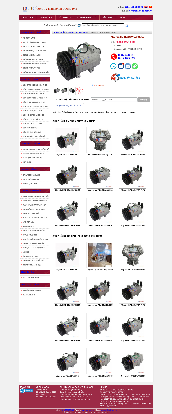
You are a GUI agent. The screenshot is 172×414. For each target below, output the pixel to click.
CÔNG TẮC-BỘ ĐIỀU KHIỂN (33, 243)
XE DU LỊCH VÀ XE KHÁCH (33, 47)
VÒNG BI (26, 252)
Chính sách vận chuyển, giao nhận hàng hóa (76, 394)
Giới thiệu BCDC (42, 390)
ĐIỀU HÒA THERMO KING (33, 59)
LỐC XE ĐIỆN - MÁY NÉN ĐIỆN (34, 136)
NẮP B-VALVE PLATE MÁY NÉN (35, 218)
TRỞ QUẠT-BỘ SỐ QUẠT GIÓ (34, 248)
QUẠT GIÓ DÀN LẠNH (31, 175)
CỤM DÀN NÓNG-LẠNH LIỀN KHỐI (36, 149)
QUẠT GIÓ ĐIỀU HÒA (29, 169)
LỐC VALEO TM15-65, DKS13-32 (35, 106)
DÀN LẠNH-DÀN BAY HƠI (32, 158)
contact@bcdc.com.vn (140, 11)
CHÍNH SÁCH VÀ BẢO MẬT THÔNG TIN (77, 387)
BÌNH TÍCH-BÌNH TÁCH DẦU (33, 231)
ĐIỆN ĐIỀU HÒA (27, 272)
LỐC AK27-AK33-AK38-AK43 (34, 102)
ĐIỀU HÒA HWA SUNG (31, 68)
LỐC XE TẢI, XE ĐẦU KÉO (33, 119)
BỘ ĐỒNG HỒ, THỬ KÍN (32, 291)
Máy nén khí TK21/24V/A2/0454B (100, 376)
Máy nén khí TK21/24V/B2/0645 (133, 376)
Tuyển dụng (40, 394)
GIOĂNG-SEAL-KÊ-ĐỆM (32, 265)
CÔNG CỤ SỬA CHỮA (30, 285)
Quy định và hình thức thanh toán (72, 392)
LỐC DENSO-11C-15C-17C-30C (35, 98)
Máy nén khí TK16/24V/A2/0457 (67, 155)
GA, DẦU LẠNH (29, 295)
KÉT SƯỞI (27, 162)
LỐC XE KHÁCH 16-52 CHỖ (33, 115)
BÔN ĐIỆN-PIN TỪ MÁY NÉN (34, 209)
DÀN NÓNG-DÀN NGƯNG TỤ (34, 154)
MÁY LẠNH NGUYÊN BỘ (31, 32)
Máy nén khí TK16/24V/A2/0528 (100, 226)
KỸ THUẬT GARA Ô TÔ (86, 18)
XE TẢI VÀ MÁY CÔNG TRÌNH (34, 42)
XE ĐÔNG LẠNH (29, 38)
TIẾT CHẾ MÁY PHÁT (31, 278)
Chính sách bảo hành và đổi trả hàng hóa (74, 397)
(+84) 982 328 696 (134, 7)
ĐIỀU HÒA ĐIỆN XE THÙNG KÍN (35, 51)
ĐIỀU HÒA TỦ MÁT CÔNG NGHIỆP (36, 72)
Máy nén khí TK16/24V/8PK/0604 (133, 155)
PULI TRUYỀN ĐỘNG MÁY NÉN (35, 201)
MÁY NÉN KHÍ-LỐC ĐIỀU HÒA (33, 79)
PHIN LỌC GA (28, 226)
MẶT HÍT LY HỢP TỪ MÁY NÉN (34, 205)
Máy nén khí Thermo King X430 (100, 155)
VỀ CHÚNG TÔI (46, 18)
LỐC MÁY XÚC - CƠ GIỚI (32, 124)
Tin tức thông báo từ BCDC (46, 397)
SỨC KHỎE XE (65, 18)
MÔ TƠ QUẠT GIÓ (30, 184)
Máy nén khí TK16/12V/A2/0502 (133, 226)
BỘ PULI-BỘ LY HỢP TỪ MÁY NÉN (36, 196)
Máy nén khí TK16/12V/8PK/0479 (133, 190)
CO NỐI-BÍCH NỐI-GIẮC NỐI (33, 261)
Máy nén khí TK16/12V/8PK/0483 (67, 226)
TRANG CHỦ (27, 18)
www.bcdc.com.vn (88, 410)
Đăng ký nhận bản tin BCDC (46, 392)
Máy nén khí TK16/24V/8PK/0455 (67, 190)
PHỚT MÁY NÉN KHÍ (31, 213)
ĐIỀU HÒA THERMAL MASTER (34, 64)
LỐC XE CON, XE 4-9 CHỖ (33, 111)
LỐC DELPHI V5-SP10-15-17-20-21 (36, 89)
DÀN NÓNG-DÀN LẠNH (30, 144)
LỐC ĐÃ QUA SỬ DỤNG (32, 132)
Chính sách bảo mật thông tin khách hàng (75, 399)
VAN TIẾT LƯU (28, 222)
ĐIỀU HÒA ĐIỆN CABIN (32, 55)
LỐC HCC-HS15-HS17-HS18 (33, 94)
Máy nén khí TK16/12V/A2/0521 (100, 340)
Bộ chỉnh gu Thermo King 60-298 (100, 270)
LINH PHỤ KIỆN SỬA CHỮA (32, 191)
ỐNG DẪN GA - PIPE (31, 256)
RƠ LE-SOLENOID (30, 235)
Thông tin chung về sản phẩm (68, 105)
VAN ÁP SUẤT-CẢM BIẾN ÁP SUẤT (36, 239)
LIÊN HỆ (122, 18)
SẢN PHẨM (107, 18)
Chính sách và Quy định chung (71, 390)
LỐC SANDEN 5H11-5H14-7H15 (35, 85)
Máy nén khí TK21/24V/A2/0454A (100, 190)
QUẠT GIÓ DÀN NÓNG (31, 179)
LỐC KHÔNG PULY (30, 128)
